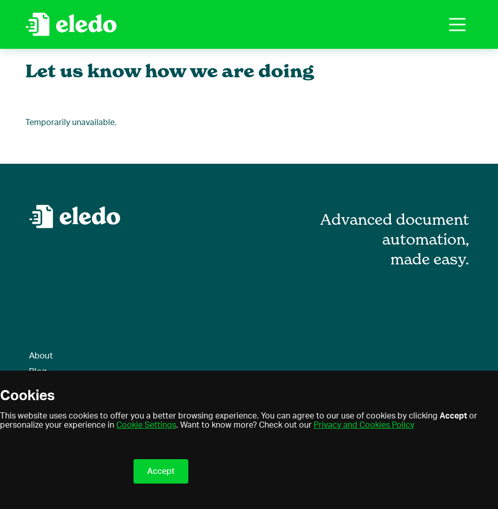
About (41, 355)
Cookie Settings (146, 425)
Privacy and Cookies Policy (364, 425)
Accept (161, 471)
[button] (457, 24)
